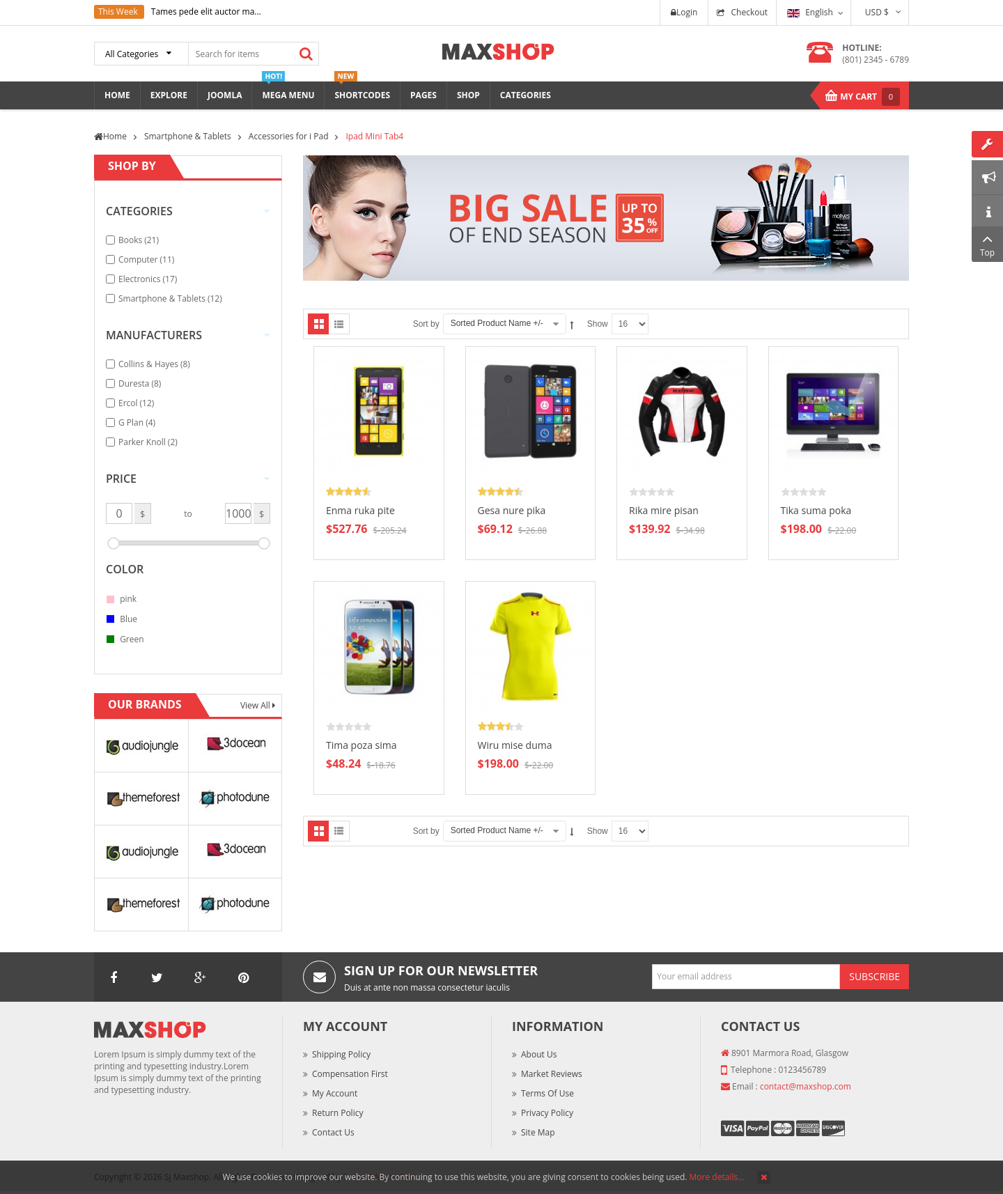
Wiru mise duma (515, 745)
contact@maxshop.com (805, 1086)
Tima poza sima (361, 745)
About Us (539, 1054)
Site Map (538, 1132)
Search (306, 53)
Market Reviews (551, 1074)
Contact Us (333, 1132)
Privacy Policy (547, 1113)
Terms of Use (547, 1093)
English (810, 12)
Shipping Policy (341, 1054)
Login (684, 12)
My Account (334, 1093)
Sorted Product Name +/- (497, 323)
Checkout (749, 12)
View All (256, 705)
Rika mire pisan (664, 510)
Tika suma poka (816, 510)
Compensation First (350, 1074)
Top (987, 244)
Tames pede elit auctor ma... (206, 11)
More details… (717, 1177)
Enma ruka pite (360, 510)
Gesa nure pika (512, 510)
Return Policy (337, 1113)
